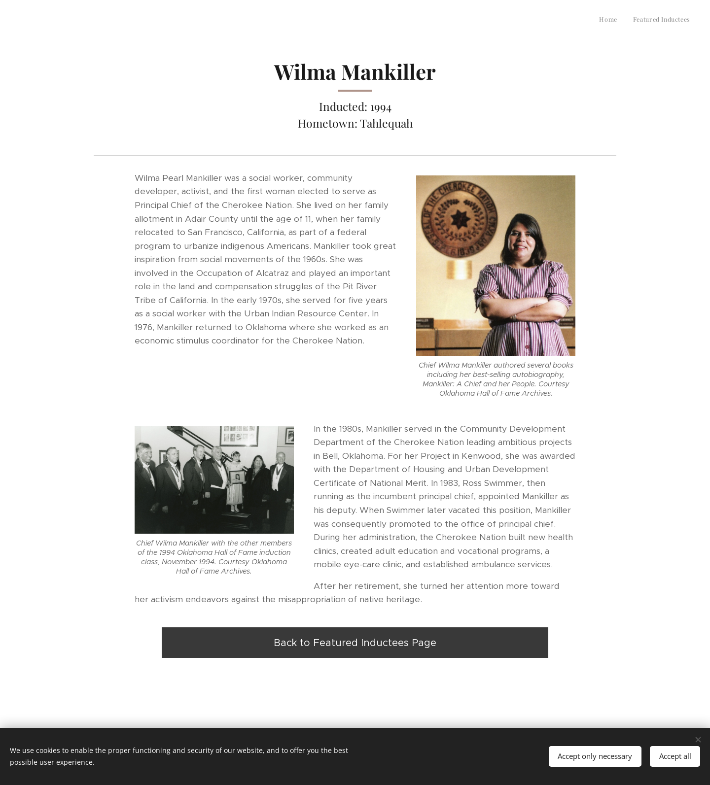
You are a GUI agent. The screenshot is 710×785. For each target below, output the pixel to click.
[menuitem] (677, 20)
